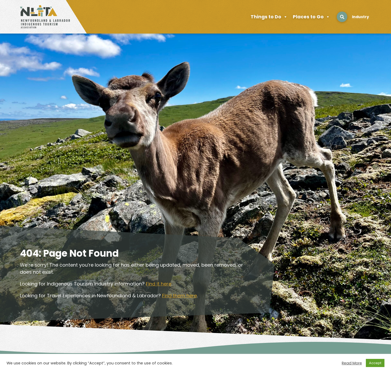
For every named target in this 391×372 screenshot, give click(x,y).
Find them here (179, 295)
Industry (360, 16)
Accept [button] (375, 362)
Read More (352, 363)
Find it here (158, 284)
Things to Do (269, 17)
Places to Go (311, 17)
